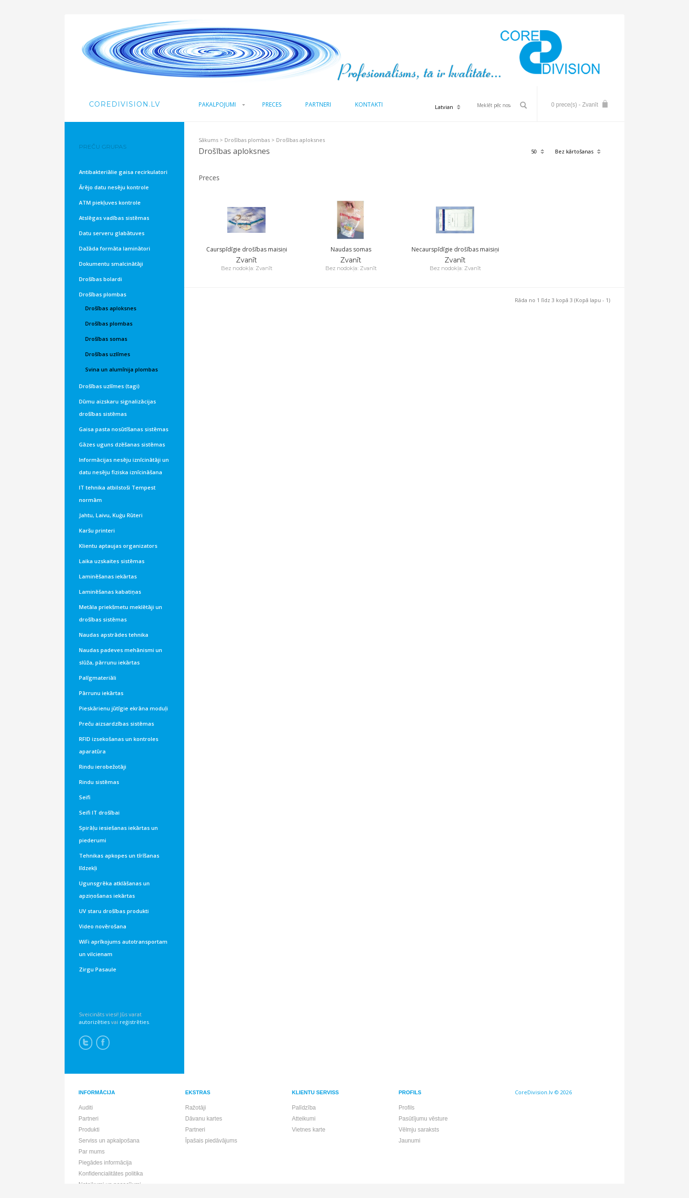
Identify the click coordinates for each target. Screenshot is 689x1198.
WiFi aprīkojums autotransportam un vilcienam (123, 948)
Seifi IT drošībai (99, 812)
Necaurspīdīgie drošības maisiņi (455, 249)
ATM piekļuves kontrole (110, 202)
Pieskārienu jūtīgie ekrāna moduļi (123, 708)
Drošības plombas (247, 139)
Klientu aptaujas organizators (118, 545)
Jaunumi (409, 1140)
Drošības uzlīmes (107, 354)
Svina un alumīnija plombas (121, 369)
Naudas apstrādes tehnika (113, 634)
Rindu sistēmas (99, 781)
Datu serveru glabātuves (111, 233)
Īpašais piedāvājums (211, 1140)
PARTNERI (318, 104)
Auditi (85, 1107)
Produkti (89, 1129)
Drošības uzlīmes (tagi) (109, 386)
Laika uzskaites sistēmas (111, 561)
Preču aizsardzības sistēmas (116, 723)
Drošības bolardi (100, 279)
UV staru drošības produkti (114, 911)
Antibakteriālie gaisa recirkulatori (123, 171)
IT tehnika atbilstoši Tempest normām (117, 493)
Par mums (91, 1151)
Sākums (208, 139)
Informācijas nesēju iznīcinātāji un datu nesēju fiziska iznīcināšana (124, 466)
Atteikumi (303, 1118)
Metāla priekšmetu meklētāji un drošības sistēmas (120, 613)
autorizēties (94, 1021)
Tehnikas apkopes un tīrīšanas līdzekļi (119, 861)
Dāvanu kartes (203, 1118)
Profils (406, 1107)
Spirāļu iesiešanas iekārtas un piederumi (118, 834)
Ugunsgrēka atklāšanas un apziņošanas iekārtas (114, 889)
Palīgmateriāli (97, 677)
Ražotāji (195, 1107)
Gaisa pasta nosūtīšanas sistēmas (123, 429)
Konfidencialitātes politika (110, 1173)
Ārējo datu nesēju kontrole (114, 187)
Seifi (84, 797)
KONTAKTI (369, 104)
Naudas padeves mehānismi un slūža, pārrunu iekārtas (120, 656)
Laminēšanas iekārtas (108, 576)
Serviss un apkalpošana (108, 1140)
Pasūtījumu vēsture (423, 1118)
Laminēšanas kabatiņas (110, 591)
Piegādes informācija (105, 1162)
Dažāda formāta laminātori (114, 248)
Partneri (88, 1118)
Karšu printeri (97, 530)
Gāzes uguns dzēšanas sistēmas (122, 444)
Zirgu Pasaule (97, 969)
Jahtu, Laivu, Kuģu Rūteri (111, 515)
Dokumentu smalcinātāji (111, 263)
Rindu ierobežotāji (102, 766)
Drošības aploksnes (300, 139)
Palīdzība (304, 1107)
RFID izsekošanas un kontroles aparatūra (118, 745)
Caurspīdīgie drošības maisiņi (246, 249)
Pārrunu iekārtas (101, 693)
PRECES (271, 104)
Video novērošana (102, 926)
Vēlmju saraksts (419, 1129)
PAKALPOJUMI (217, 104)
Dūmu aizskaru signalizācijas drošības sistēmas (117, 407)
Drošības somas (106, 338)
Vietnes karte (308, 1129)
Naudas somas (351, 249)
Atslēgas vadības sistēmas (114, 217)
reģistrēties (134, 1021)
